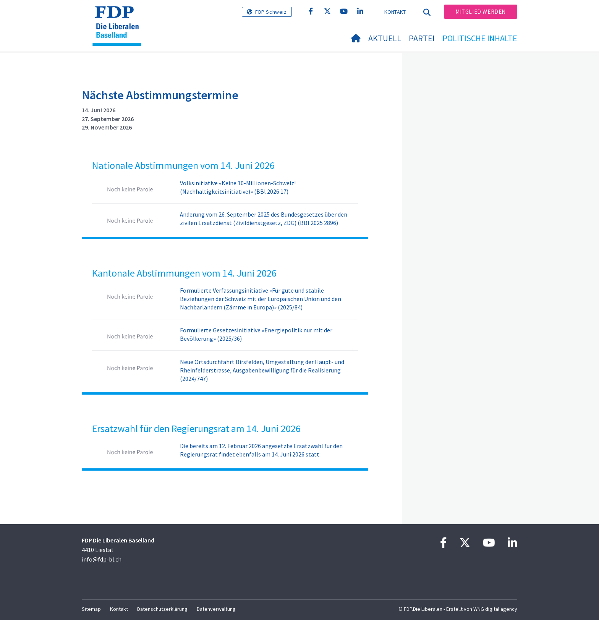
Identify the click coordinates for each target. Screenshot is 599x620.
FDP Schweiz (271, 11)
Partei (422, 38)
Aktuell (384, 38)
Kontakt (395, 11)
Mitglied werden (480, 11)
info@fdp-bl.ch (101, 559)
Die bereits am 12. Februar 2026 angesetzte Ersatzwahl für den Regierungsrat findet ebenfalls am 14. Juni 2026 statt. (261, 450)
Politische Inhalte (479, 38)
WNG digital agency (495, 608)
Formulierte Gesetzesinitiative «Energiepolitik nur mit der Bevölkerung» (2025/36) (256, 334)
